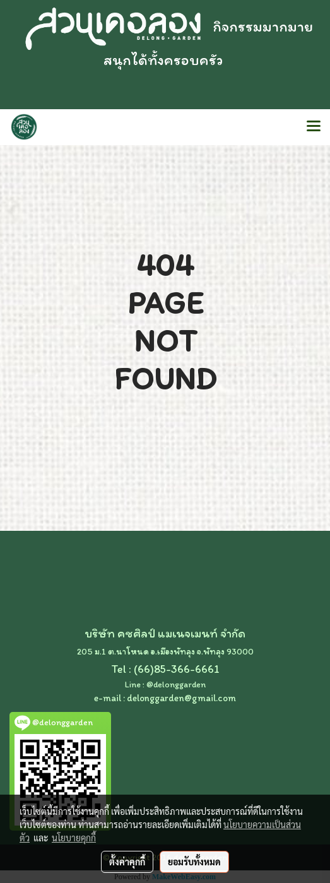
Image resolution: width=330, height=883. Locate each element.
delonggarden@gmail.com (181, 698)
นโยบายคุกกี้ (74, 837)
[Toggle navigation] (313, 127)
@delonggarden (176, 684)
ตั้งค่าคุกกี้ (127, 861)
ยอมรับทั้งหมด (194, 861)
